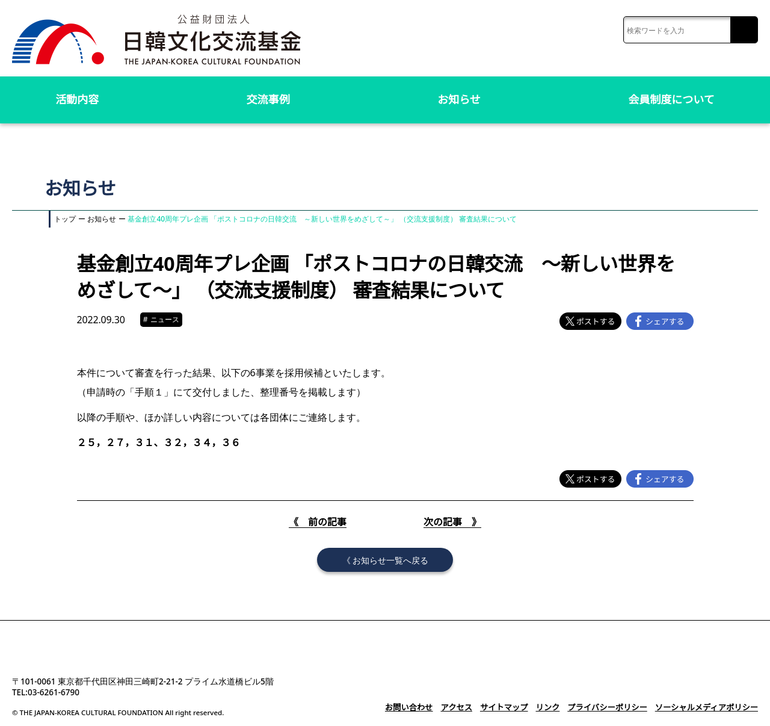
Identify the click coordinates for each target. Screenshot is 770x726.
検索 (743, 30)
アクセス (461, 707)
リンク (551, 707)
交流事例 (268, 99)
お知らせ (459, 99)
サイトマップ (508, 707)
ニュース (163, 319)
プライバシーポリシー (610, 707)
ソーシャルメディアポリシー (707, 707)
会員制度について (672, 99)
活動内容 (77, 99)
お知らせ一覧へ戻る (390, 560)
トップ (65, 219)
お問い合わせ (415, 707)
